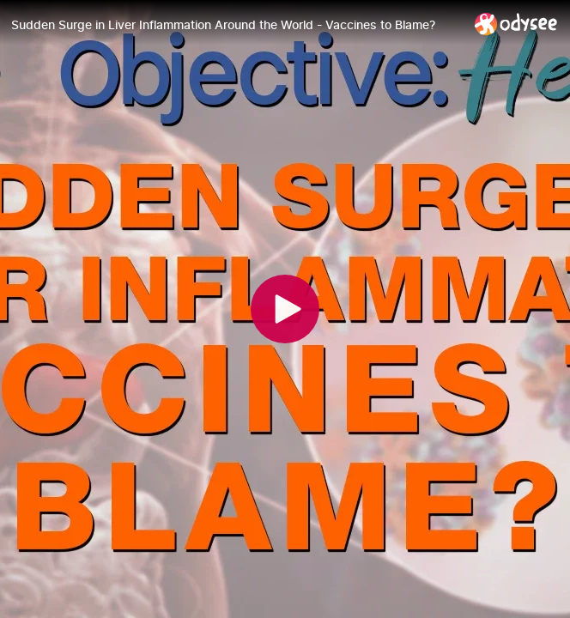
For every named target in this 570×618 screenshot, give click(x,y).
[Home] (516, 23)
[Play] (285, 309)
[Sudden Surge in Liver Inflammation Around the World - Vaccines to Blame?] (236, 25)
